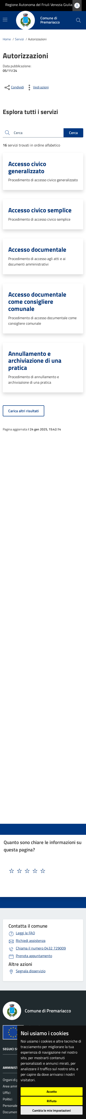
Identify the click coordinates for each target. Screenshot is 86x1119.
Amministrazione (16, 1067)
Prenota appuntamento (34, 955)
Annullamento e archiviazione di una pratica (34, 360)
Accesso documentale (37, 249)
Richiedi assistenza (30, 940)
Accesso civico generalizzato (27, 167)
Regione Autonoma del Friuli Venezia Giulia (38, 4)
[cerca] (78, 20)
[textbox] (35, 871)
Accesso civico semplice (40, 210)
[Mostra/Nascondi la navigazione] (5, 19)
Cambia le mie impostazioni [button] (51, 1110)
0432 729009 (41, 948)
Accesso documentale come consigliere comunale (37, 301)
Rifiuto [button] (51, 1101)
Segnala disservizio (30, 971)
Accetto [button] (52, 1091)
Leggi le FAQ (25, 933)
